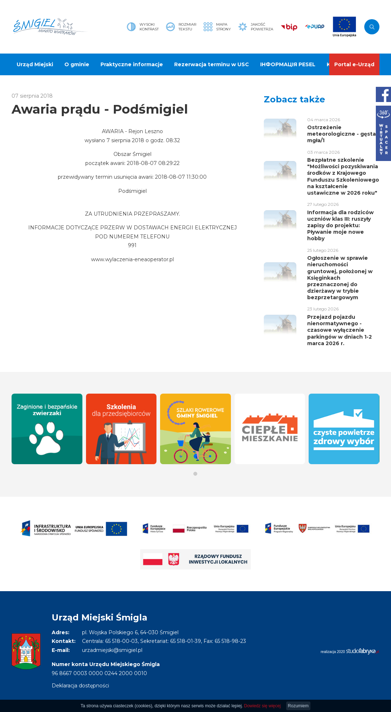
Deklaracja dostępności (80, 685)
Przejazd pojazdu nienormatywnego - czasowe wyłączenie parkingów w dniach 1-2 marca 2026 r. (339, 330)
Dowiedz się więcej (262, 705)
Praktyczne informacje (131, 64)
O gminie (76, 64)
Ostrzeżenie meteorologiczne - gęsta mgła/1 (341, 134)
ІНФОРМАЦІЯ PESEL (287, 64)
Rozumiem (298, 705)
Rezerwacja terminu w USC (211, 64)
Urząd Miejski (35, 64)
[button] (195, 474)
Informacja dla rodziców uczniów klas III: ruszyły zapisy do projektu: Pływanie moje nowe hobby (340, 225)
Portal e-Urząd (354, 64)
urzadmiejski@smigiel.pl (112, 650)
